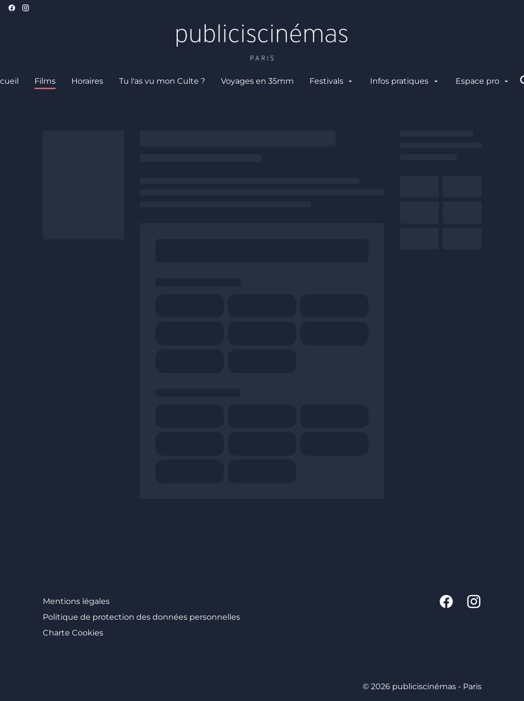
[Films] (45, 81)
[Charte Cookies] (73, 633)
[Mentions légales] (76, 601)
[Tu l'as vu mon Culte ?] (162, 81)
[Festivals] (331, 81)
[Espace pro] (483, 81)
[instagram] (26, 8)
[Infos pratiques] (404, 81)
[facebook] (12, 8)
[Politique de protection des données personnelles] (141, 617)
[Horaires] (87, 81)
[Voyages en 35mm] (257, 81)
